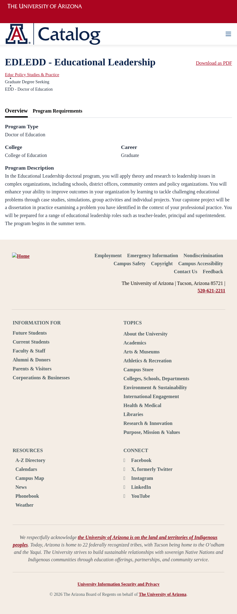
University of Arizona (48, 6)
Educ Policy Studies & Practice (32, 74)
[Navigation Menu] (228, 34)
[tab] (16, 111)
